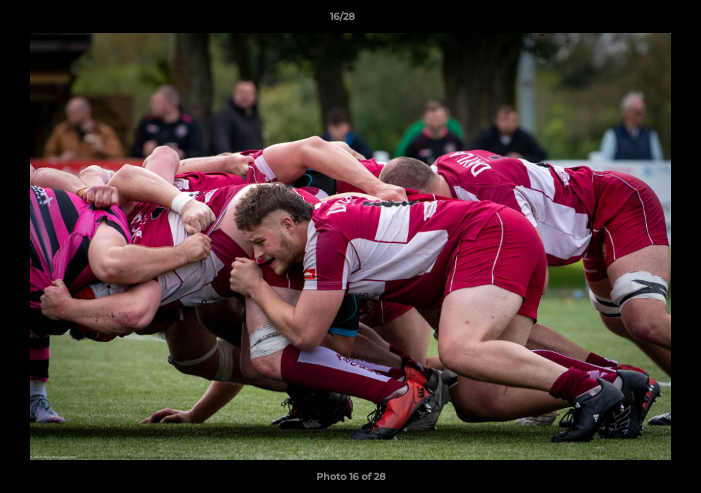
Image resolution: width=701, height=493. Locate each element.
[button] (643, 20)
